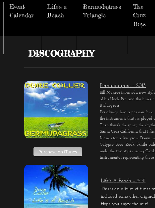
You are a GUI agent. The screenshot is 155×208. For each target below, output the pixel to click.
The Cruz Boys (139, 15)
